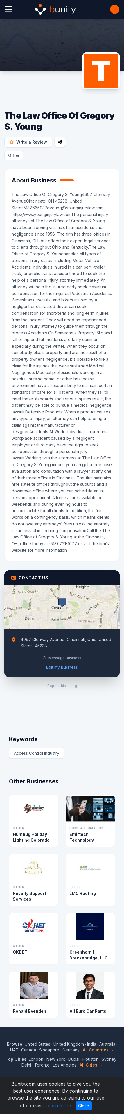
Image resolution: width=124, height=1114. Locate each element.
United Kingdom (68, 1044)
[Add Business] (114, 9)
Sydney (109, 1059)
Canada (28, 1049)
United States (37, 1044)
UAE (14, 1049)
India (91, 1044)
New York (55, 1059)
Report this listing (62, 686)
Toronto (42, 1064)
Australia (107, 1044)
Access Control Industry (36, 753)
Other (13, 155)
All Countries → (98, 1049)
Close (83, 1105)
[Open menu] (8, 9)
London (36, 1059)
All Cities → (91, 1064)
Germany (71, 1049)
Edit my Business (62, 667)
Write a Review (28, 142)
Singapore (49, 1049)
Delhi (26, 1064)
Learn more (58, 1105)
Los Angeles (64, 1064)
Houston (90, 1059)
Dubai (73, 1059)
